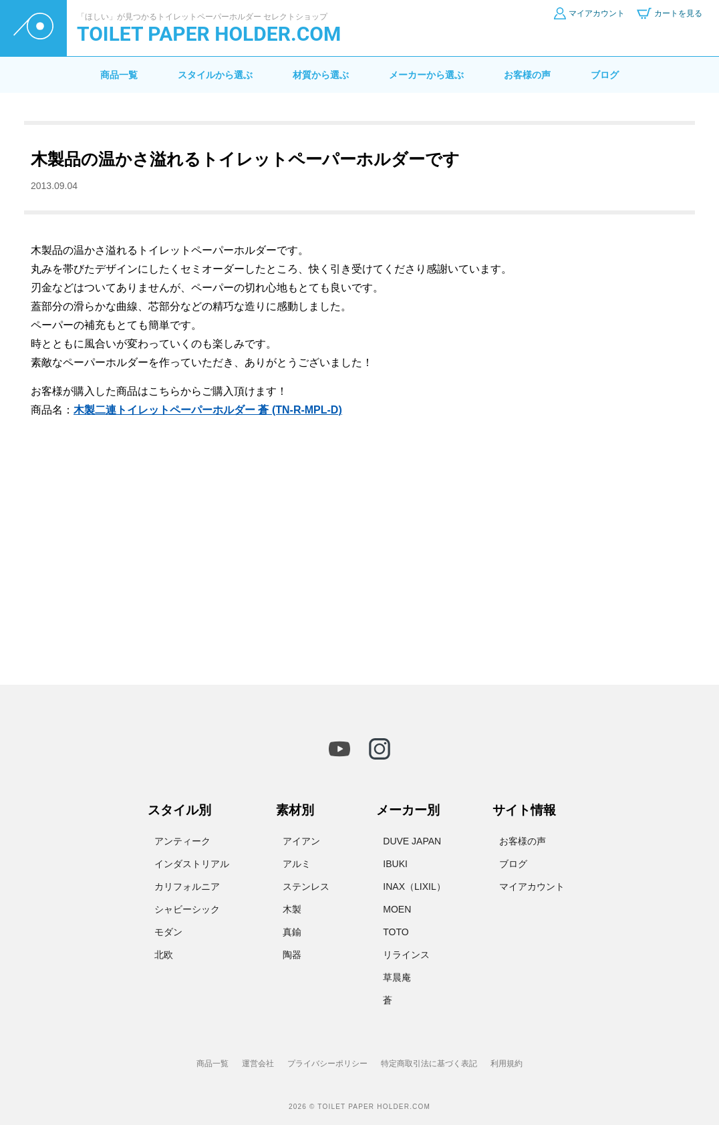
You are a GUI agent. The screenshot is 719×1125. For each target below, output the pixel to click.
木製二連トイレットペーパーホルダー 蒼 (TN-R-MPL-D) (208, 410)
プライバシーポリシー (327, 1063)
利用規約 (506, 1063)
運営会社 (258, 1063)
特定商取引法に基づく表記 (429, 1063)
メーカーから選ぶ (426, 74)
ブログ (605, 74)
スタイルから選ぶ (215, 74)
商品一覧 (119, 74)
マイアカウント (532, 886)
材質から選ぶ (321, 74)
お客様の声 (527, 74)
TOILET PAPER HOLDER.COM (209, 33)
